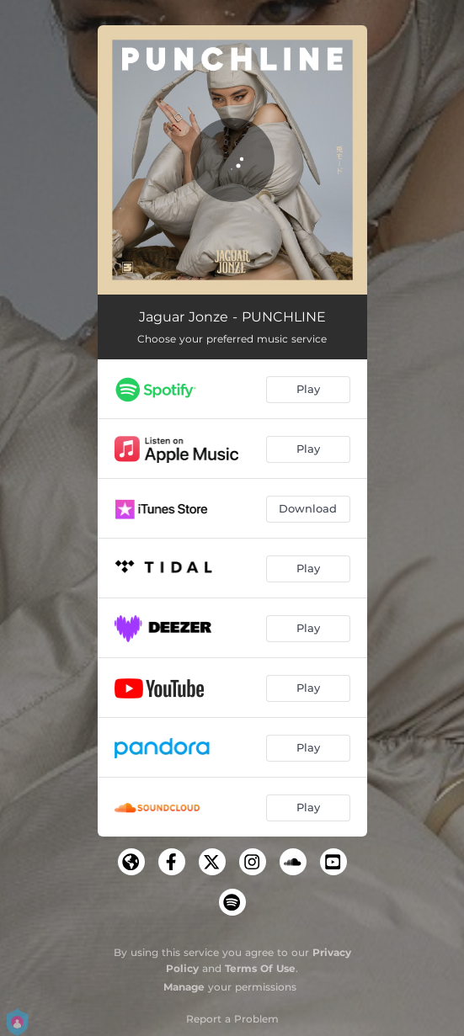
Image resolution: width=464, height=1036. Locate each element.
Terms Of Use (260, 968)
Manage (184, 986)
